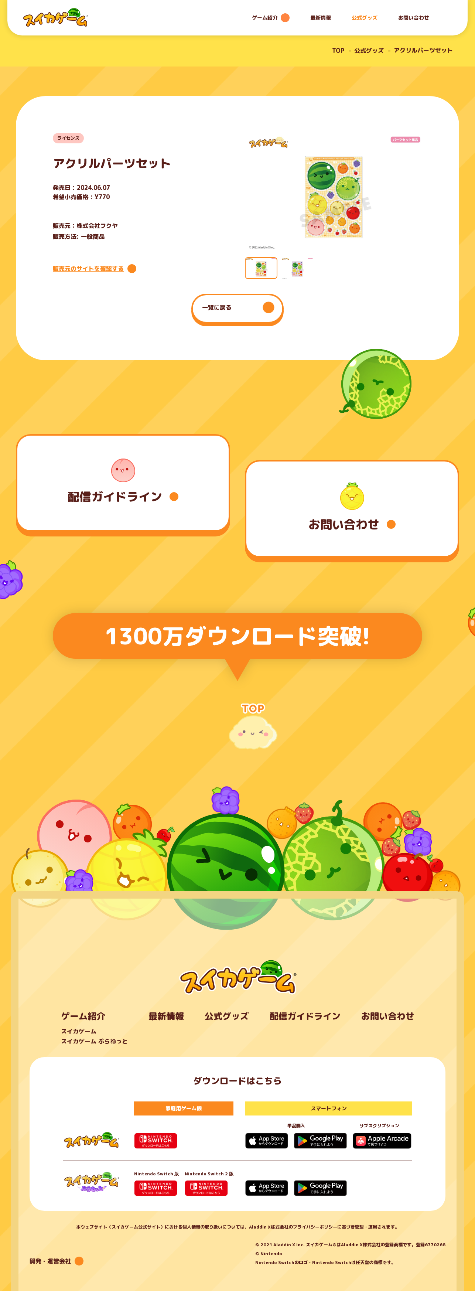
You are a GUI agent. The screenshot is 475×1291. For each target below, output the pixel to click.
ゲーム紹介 (83, 1016)
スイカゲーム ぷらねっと (94, 1041)
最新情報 (320, 17)
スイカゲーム (78, 1031)
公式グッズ (364, 17)
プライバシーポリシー (315, 1227)
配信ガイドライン (305, 1016)
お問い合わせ (413, 17)
